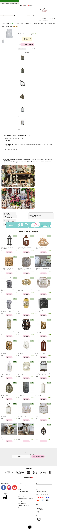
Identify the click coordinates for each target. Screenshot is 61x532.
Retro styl (16, 155)
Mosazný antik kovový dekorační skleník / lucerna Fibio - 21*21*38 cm (42, 374)
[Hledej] (15, 15)
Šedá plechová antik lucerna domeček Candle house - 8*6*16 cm (7, 311)
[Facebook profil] (3, 487)
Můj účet (20, 5)
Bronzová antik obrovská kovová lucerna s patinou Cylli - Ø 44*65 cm (22, 75)
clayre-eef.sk (26, 505)
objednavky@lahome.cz (41, 217)
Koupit (10, 252)
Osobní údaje (38, 489)
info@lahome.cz (16, 3)
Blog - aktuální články (22, 503)
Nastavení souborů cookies (41, 491)
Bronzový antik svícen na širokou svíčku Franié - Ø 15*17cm (25, 416)
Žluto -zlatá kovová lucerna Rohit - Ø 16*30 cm (26, 311)
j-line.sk (23, 507)
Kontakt (19, 489)
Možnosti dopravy (22, 48)
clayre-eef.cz (20, 505)
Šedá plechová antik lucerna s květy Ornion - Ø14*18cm (9, 290)
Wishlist (25, 5)
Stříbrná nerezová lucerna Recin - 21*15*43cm (7, 416)
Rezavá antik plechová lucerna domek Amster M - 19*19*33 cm (42, 353)
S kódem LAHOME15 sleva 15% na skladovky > (28, 1)
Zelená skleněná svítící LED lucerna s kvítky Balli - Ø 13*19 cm (8, 395)
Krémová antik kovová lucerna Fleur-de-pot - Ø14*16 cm (25, 374)
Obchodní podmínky (22, 487)
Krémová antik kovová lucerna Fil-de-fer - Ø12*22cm (42, 269)
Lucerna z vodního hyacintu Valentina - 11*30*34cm (42, 332)
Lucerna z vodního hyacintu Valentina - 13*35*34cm (7, 353)
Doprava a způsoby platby (23, 486)
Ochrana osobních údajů (23, 491)
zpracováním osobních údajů (31, 458)
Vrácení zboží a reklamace (23, 493)
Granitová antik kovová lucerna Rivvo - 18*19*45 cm (7, 248)
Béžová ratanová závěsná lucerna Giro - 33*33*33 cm (42, 248)
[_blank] (14, 487)
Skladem (12, 155)
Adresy (37, 488)
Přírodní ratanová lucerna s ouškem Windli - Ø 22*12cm (26, 290)
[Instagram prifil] (9, 487)
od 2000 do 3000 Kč (25, 155)
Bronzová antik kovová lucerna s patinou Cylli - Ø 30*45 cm (22, 62)
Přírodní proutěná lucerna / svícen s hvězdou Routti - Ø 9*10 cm (7, 269)
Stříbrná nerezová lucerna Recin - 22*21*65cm (41, 395)
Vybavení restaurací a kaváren (24, 495)
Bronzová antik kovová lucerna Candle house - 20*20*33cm (43, 416)
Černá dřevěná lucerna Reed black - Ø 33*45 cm (42, 436)
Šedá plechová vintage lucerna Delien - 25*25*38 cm (42, 311)
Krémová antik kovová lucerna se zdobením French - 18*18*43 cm (8, 374)
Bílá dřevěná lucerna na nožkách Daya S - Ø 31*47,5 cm (26, 353)
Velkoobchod (21, 496)
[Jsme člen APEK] (5, 495)
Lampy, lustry (8, 155)
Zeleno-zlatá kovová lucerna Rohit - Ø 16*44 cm (9, 332)
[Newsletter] (21, 456)
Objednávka (31, 5)
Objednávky (38, 486)
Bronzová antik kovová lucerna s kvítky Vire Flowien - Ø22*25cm (25, 269)
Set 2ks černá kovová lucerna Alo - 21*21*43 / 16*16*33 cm (22, 88)
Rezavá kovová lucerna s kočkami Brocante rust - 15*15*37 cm (25, 248)
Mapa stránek (21, 501)
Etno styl (19, 155)
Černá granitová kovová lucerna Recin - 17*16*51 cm (22, 114)
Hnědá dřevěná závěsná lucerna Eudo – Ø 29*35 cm (26, 332)
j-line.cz (19, 507)
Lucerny (4, 155)
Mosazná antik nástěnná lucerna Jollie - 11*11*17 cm (22, 127)
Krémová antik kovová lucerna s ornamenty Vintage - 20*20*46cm (8, 436)
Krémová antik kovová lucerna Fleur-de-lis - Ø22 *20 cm (42, 290)
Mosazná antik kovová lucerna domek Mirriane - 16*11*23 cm (22, 101)
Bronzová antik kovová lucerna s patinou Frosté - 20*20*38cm (25, 436)
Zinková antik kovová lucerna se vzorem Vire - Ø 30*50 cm (26, 395)
